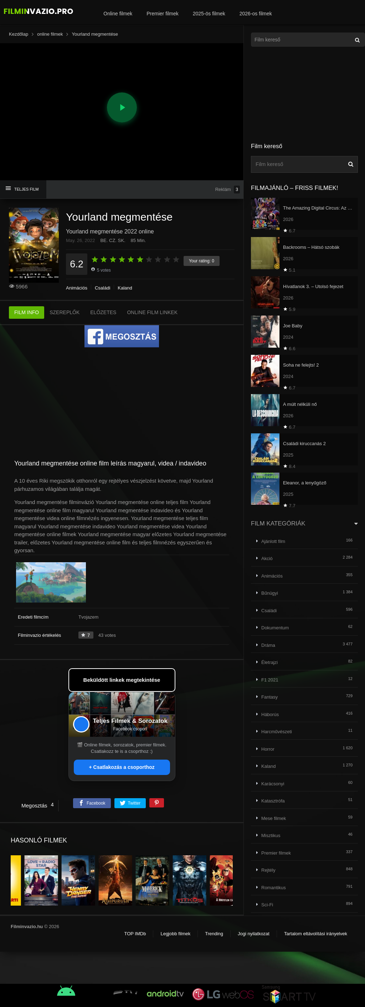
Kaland (125, 288)
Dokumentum (275, 627)
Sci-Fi (267, 904)
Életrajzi (269, 662)
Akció (267, 558)
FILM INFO (26, 312)
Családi (102, 288)
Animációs (76, 288)
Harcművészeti (276, 731)
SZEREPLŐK (64, 312)
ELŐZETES (103, 312)
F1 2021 (269, 680)
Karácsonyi (272, 783)
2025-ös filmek (209, 13)
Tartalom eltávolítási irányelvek (315, 933)
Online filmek (117, 13)
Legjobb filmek (175, 933)
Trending (214, 933)
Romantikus (273, 887)
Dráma (268, 645)
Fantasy (269, 697)
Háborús (270, 714)
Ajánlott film (273, 541)
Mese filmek (273, 818)
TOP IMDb (135, 933)
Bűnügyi (269, 593)
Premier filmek (162, 13)
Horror (267, 749)
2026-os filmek (256, 13)
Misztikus (270, 835)
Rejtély (268, 870)
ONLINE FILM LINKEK (152, 312)
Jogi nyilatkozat (253, 933)
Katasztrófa (273, 801)
